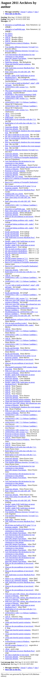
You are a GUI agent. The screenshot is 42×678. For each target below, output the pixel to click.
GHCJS (8, 37)
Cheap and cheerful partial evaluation (18, 64)
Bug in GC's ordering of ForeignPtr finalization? (21, 157)
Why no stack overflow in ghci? (16, 249)
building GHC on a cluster (14, 176)
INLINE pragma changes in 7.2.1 (16, 258)
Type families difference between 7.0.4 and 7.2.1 (22, 47)
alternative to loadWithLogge (15, 25)
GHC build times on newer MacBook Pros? (20, 68)
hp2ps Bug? (9, 519)
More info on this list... (13, 14)
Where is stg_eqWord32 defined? (16, 578)
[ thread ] (23, 12)
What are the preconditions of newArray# (19, 216)
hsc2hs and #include (12, 232)
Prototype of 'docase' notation (15, 171)
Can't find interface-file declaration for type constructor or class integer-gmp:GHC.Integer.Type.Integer (20, 56)
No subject (9, 34)
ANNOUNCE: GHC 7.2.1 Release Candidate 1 (21, 79)
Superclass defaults (12, 62)
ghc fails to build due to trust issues (17, 134)
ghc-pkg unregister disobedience (16, 251)
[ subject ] (30, 12)
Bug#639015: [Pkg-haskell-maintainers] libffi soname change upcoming (20, 95)
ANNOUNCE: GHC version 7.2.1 (17, 87)
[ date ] (36, 12)
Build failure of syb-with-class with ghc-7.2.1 (20, 119)
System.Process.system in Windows (17, 43)
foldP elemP (9, 117)
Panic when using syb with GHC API (18, 72)
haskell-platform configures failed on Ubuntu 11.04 (22, 319)
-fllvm (7, 114)
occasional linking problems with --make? (19, 220)
